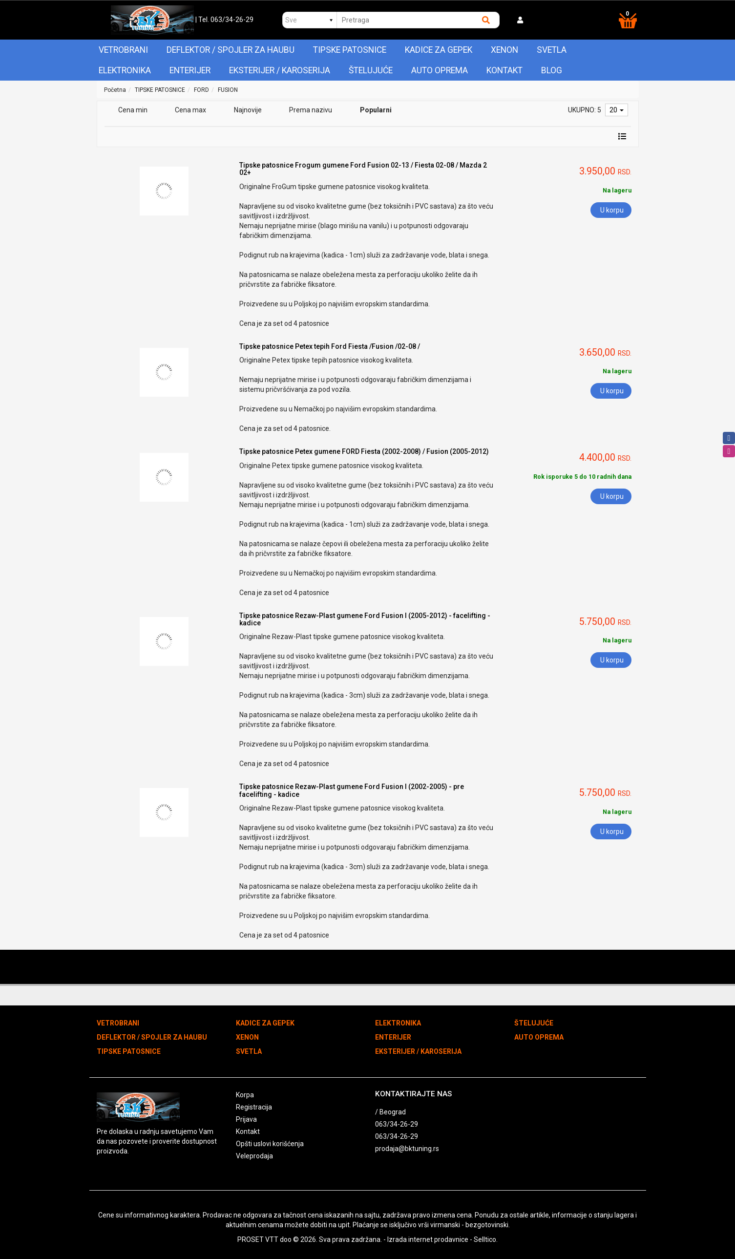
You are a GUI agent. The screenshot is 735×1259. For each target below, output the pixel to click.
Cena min (132, 110)
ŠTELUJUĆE (371, 70)
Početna (115, 89)
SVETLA (552, 50)
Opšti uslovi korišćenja (270, 1144)
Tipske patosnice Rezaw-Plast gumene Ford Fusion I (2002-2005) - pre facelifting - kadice (351, 790)
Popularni (376, 110)
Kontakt (504, 70)
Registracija (254, 1107)
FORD (201, 89)
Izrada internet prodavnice (427, 1239)
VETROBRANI (123, 50)
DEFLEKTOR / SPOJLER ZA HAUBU (230, 50)
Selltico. (486, 1239)
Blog (551, 70)
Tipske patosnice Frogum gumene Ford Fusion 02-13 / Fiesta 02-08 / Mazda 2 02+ (363, 168)
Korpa (245, 1095)
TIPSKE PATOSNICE (349, 50)
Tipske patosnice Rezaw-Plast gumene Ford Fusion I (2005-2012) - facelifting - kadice (364, 619)
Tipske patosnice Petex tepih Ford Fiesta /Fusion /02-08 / (329, 346)
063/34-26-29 (396, 1124)
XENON (504, 50)
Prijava (246, 1119)
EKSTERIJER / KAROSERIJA (279, 70)
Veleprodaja (254, 1156)
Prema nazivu (310, 110)
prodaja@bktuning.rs (407, 1148)
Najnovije (248, 110)
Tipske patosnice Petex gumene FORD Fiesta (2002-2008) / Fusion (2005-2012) (364, 451)
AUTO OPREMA (439, 70)
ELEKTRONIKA (125, 70)
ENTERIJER (189, 70)
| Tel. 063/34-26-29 (224, 19)
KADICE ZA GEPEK (438, 50)
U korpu (612, 210)
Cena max (190, 110)
